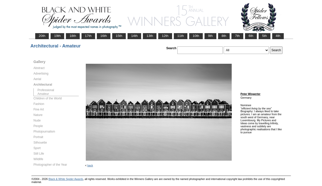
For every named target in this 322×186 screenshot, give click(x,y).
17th (88, 36)
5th (264, 36)
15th (119, 36)
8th (224, 36)
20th (42, 36)
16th (104, 36)
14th (134, 36)
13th (150, 36)
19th (57, 36)
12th (165, 36)
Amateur (43, 94)
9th (210, 36)
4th (278, 36)
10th (196, 36)
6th (251, 36)
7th (237, 36)
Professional (45, 90)
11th (181, 36)
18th (73, 36)
